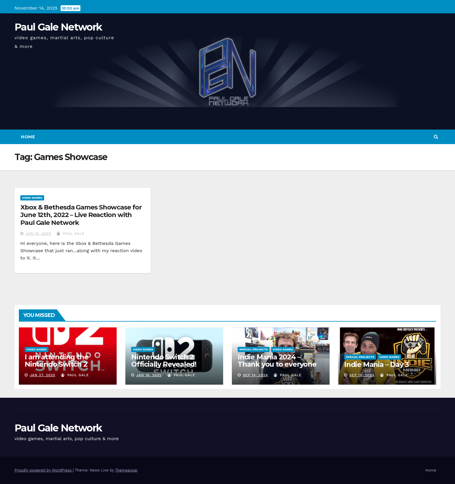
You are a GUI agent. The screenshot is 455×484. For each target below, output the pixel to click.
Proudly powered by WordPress (44, 470)
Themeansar (126, 470)
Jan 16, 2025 (149, 375)
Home (28, 136)
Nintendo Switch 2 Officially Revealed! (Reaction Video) (163, 364)
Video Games (32, 197)
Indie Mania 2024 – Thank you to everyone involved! (277, 364)
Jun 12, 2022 (38, 234)
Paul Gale (70, 234)
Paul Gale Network (58, 27)
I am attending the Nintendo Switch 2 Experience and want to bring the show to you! (65, 368)
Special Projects (253, 349)
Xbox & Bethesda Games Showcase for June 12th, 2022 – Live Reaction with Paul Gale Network (81, 215)
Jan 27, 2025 (42, 375)
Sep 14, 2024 (255, 375)
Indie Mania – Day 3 (376, 364)
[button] (436, 136)
